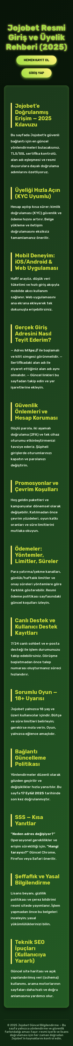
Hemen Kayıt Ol (36, 60)
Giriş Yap (36, 73)
